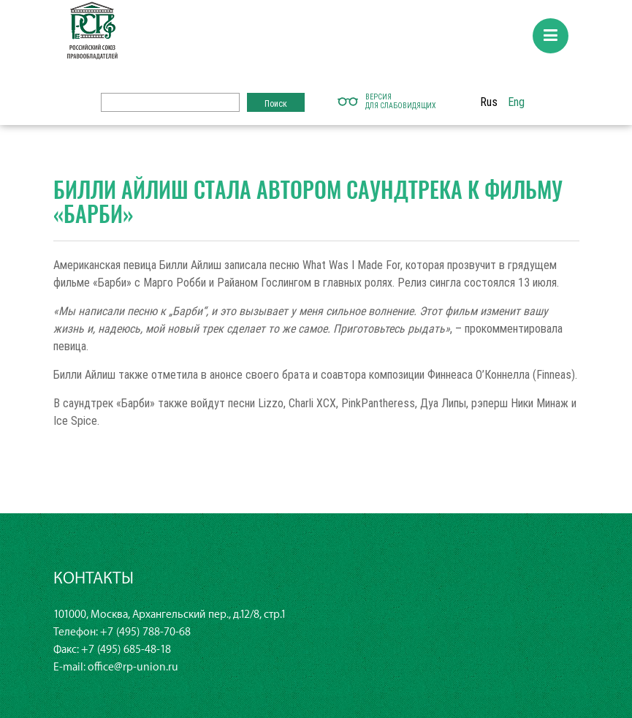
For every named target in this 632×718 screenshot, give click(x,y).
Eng (516, 101)
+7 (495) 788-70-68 (145, 632)
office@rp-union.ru (133, 667)
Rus (489, 101)
